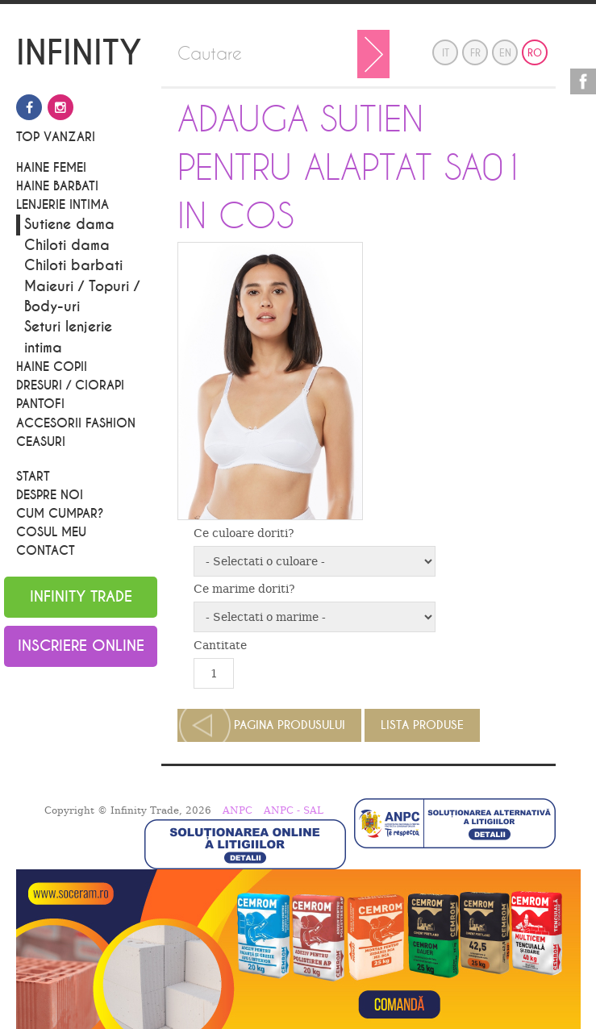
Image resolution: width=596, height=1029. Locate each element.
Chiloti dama (67, 245)
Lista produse (422, 725)
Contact (45, 550)
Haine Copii (51, 366)
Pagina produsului (289, 725)
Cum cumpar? (60, 513)
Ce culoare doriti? (244, 533)
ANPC (237, 810)
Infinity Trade (81, 596)
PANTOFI (40, 404)
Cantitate (220, 645)
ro (534, 53)
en (505, 53)
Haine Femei (51, 167)
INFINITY (79, 54)
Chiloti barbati (73, 266)
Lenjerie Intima (62, 204)
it (445, 53)
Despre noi (49, 495)
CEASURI (40, 441)
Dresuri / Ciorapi (70, 385)
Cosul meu (51, 532)
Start (33, 476)
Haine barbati (57, 186)
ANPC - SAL (293, 810)
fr (475, 53)
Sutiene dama (69, 224)
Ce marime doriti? (244, 588)
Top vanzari (55, 137)
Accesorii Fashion (75, 423)
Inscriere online (81, 646)
